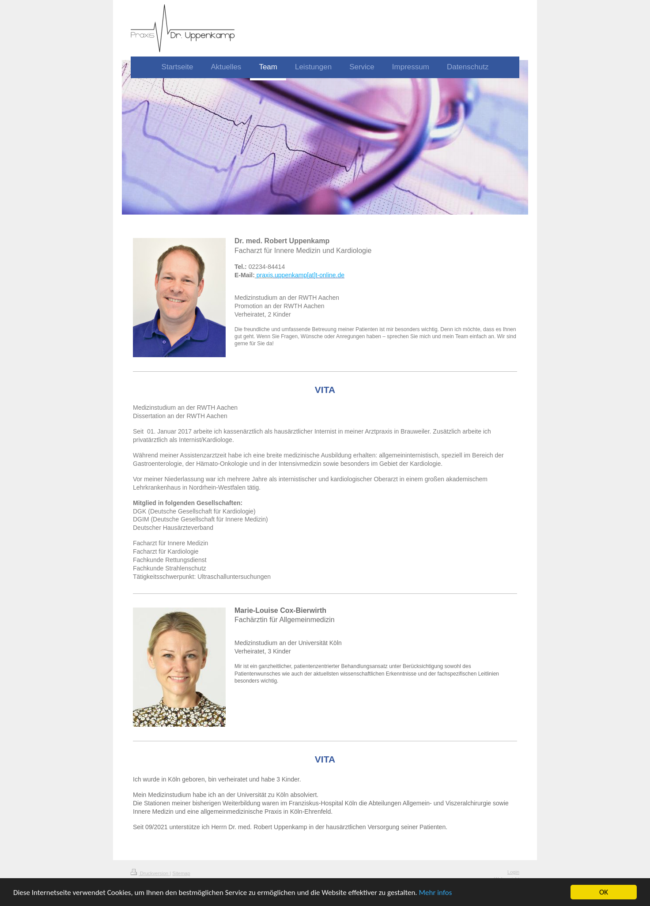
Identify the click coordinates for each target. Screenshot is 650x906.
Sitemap (181, 873)
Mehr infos (435, 893)
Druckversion (150, 873)
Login (513, 872)
